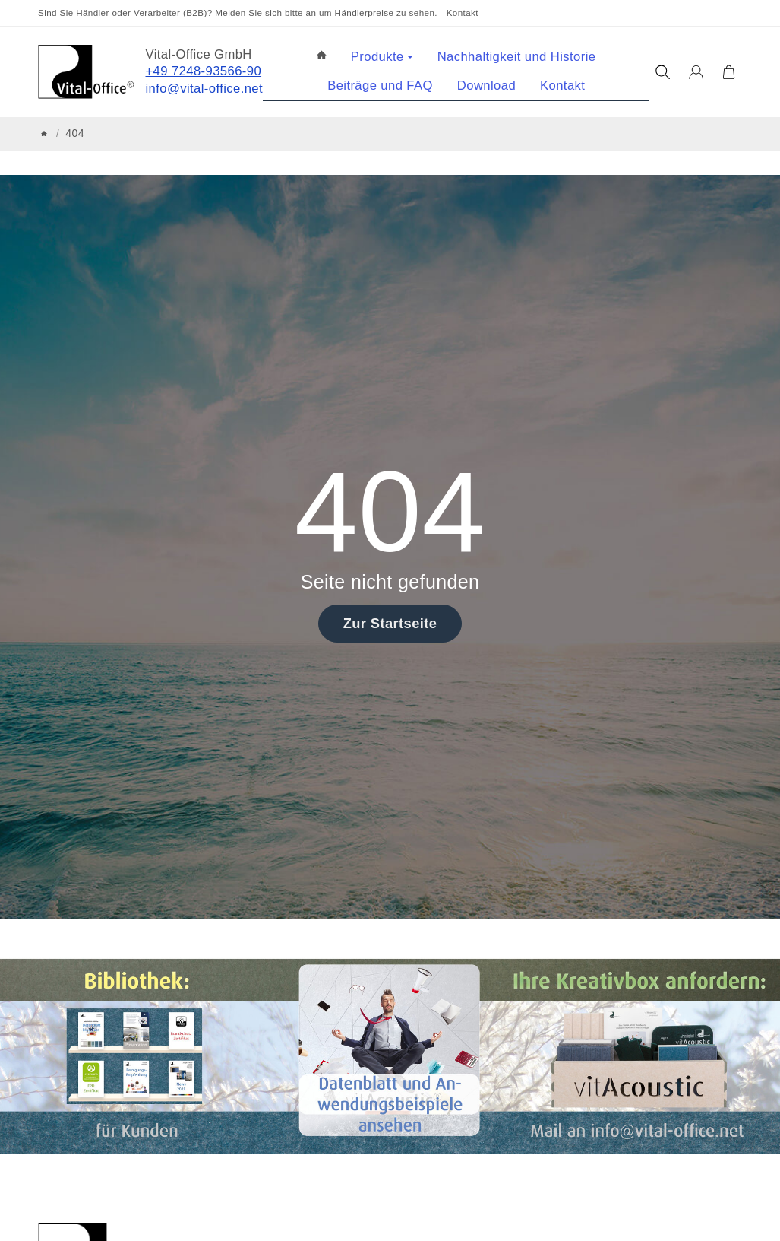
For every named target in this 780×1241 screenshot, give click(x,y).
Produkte (382, 56)
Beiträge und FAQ (380, 85)
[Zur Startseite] (86, 72)
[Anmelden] (696, 72)
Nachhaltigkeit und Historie (516, 56)
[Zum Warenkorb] (728, 72)
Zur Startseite (390, 623)
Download (486, 85)
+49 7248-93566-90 (204, 71)
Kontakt (462, 12)
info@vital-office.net (205, 88)
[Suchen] (662, 72)
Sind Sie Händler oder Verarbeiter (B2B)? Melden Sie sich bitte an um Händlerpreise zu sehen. (237, 12)
